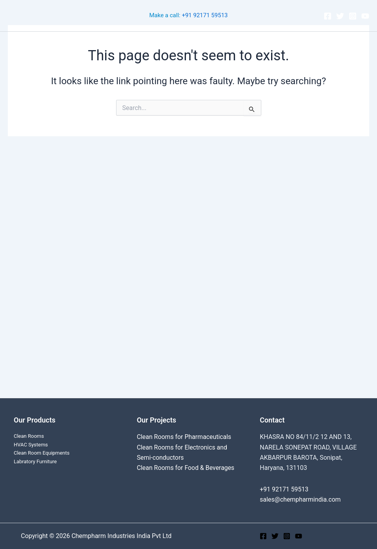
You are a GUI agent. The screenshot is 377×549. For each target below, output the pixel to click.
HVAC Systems (31, 445)
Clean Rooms (87, 43)
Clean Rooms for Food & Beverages (186, 467)
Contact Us (292, 43)
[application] (178, 43)
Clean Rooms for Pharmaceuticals (184, 437)
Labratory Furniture (35, 461)
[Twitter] (340, 16)
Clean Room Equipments (41, 453)
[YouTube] (365, 16)
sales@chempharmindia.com (300, 499)
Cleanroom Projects (149, 43)
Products (210, 43)
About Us (252, 43)
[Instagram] (353, 16)
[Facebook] (327, 16)
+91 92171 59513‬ (205, 15)
